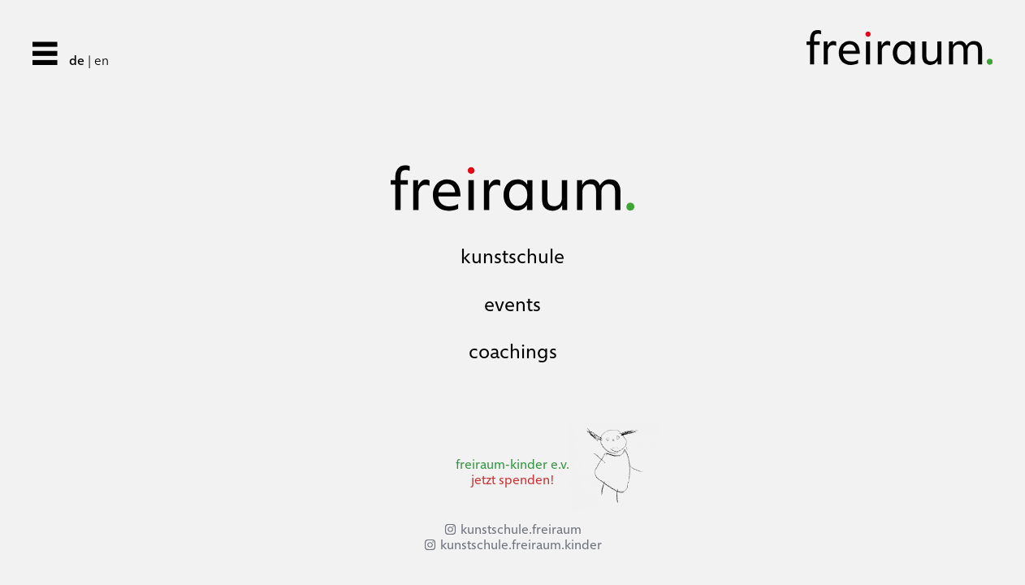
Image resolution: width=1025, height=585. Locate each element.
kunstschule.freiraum (521, 529)
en (101, 60)
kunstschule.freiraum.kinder (521, 544)
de (76, 60)
